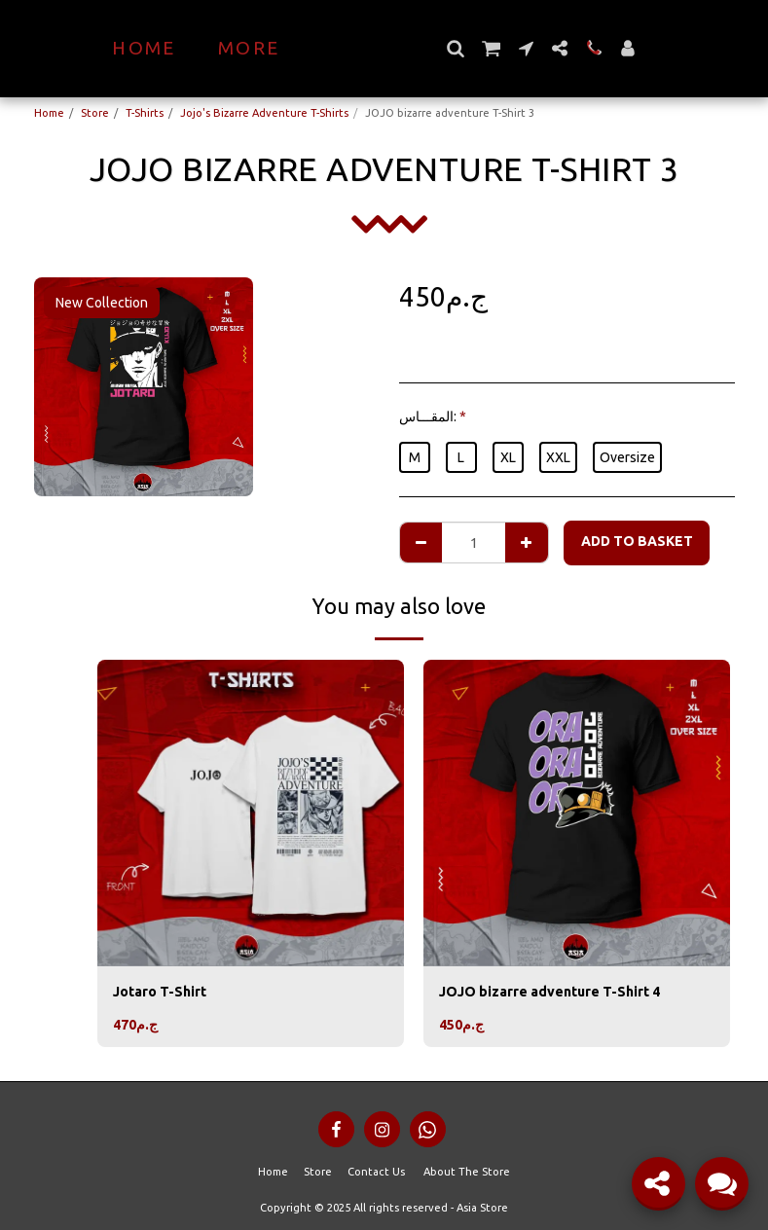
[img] (250, 813)
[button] (490, 48)
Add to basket (637, 541)
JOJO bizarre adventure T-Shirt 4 (549, 991)
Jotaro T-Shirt (159, 991)
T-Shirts (145, 113)
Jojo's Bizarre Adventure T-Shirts (264, 113)
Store (95, 113)
